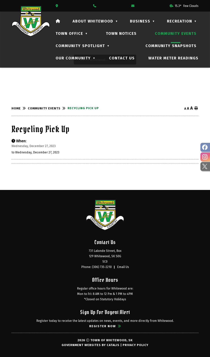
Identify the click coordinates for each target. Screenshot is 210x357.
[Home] (58, 21)
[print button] (196, 108)
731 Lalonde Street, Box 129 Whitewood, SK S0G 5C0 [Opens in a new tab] (105, 256)
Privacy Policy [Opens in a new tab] (135, 345)
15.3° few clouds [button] (186, 6)
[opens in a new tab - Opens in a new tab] (205, 147)
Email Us (123, 267)
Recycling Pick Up (83, 108)
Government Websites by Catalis (90, 345)
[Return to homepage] (20, 108)
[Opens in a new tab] (58, 6)
